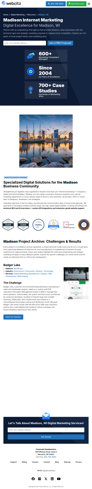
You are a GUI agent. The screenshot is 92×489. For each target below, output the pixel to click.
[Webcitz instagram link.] (39, 478)
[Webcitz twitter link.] (45, 478)
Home (6, 15)
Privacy (79, 462)
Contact (47, 462)
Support (13, 462)
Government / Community (24, 271)
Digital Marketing (17, 15)
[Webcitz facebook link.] (33, 478)
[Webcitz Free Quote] (76, 3)
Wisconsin (31, 15)
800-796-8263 (50, 457)
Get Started (46, 437)
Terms (46, 470)
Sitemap (67, 462)
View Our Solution (13, 317)
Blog (57, 462)
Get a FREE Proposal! (60, 43)
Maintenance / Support (38, 274)
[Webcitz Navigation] (88, 4)
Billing (24, 462)
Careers (35, 462)
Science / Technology (44, 271)
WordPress (18, 268)
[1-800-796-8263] (56, 3)
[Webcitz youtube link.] (59, 478)
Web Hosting (22, 276)
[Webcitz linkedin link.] (52, 478)
